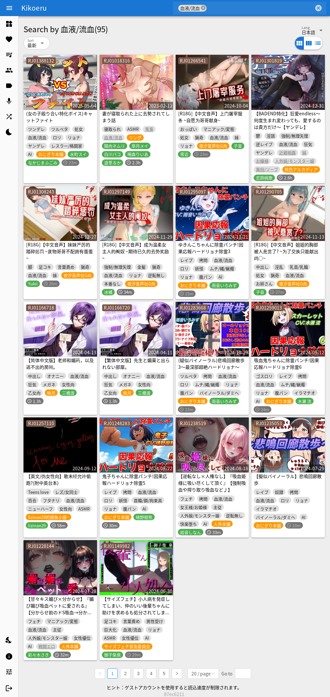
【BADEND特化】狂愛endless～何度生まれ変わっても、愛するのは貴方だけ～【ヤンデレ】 (287, 120)
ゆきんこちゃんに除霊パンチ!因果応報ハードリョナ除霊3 (210, 247)
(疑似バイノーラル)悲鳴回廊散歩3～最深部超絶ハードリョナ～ (211, 363)
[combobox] (260, 8)
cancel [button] (203, 8)
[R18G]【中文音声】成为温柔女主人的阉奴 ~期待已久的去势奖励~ (135, 251)
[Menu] (9, 8)
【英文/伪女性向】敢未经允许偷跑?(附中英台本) (58, 479)
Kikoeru (34, 8)
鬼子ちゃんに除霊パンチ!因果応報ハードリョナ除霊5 (134, 479)
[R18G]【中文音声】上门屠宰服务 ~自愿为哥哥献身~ (210, 116)
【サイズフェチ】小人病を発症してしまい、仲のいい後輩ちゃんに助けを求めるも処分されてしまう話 (136, 609)
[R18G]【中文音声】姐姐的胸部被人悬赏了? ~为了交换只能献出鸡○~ (286, 251)
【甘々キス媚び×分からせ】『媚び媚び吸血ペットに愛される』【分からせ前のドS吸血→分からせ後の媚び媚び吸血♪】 (60, 609)
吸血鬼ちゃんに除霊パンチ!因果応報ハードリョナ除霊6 (286, 363)
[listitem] (9, 24)
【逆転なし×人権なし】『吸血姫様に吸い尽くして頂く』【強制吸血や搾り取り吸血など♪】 (212, 483)
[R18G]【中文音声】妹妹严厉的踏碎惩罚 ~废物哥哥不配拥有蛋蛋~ (59, 251)
